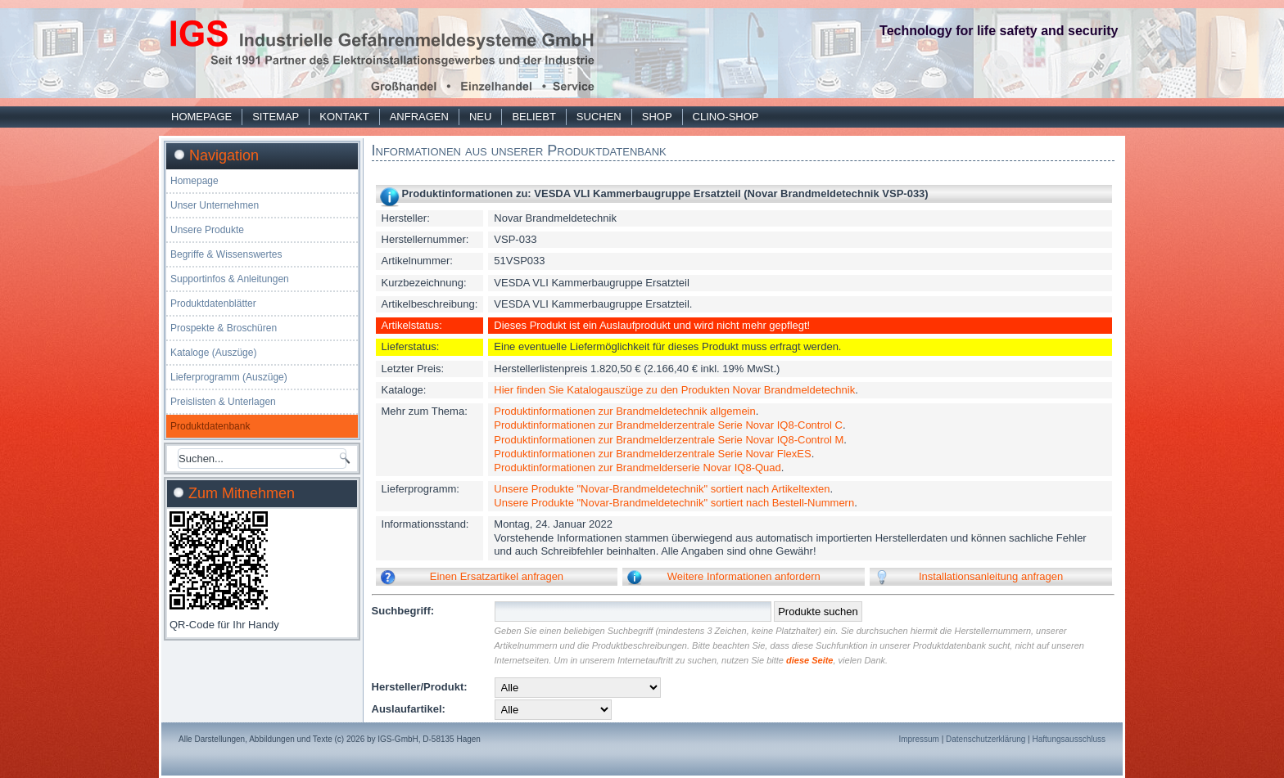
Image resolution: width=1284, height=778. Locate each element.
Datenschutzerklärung (985, 739)
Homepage (201, 116)
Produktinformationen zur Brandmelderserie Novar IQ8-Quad (637, 467)
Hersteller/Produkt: (420, 687)
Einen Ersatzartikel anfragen (496, 576)
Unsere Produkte (207, 230)
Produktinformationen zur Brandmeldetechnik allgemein (624, 411)
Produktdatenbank (210, 426)
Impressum (918, 739)
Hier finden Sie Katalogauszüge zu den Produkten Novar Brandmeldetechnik (674, 390)
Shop (657, 116)
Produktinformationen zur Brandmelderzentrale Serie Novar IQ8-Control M (668, 440)
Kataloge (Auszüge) (213, 352)
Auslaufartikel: (408, 709)
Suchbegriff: (403, 611)
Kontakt (343, 116)
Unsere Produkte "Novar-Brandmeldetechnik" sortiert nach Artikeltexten (662, 489)
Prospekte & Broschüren (223, 328)
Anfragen (419, 116)
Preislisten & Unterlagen (223, 401)
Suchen (599, 116)
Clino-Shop (726, 116)
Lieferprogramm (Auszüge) (228, 377)
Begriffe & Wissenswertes (226, 254)
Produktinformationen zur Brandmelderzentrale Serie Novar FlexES (652, 453)
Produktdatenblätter (213, 303)
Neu (480, 116)
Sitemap (275, 116)
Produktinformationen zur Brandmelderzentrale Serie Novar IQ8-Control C (668, 425)
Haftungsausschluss (1069, 739)
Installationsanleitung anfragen (991, 576)
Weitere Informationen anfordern (744, 576)
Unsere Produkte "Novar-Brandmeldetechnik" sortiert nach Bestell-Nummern (674, 503)
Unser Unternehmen (214, 205)
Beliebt (533, 116)
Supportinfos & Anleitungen (229, 279)
